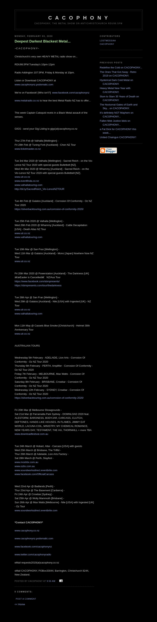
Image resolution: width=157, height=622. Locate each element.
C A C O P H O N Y (78, 18)
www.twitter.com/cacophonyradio (33, 554)
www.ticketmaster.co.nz (28, 148)
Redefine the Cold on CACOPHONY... (121, 67)
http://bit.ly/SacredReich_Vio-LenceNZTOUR (39, 189)
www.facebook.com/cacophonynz (70, 92)
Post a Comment (26, 599)
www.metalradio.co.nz (27, 100)
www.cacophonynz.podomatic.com (34, 84)
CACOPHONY (107, 44)
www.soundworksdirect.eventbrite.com (36, 470)
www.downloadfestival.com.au (31, 434)
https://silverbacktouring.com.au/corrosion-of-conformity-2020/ (49, 209)
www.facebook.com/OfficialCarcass (34, 474)
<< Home (20, 604)
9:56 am (51, 581)
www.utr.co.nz (22, 176)
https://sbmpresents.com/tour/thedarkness (38, 285)
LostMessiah (108, 41)
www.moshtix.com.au (26, 462)
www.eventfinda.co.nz (27, 180)
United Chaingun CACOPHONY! (118, 137)
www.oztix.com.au (25, 466)
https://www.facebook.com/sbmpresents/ (37, 281)
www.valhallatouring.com (28, 185)
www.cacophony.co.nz (27, 530)
